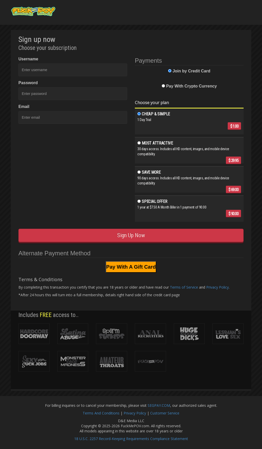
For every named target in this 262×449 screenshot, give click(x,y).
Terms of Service (184, 287)
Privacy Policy (217, 287)
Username (28, 59)
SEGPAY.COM (159, 405)
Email (23, 106)
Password (28, 83)
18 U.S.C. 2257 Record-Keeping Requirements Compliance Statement (131, 438)
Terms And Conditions (101, 413)
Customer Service (164, 413)
